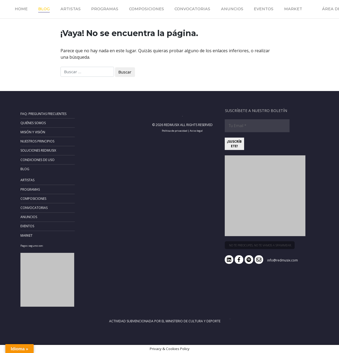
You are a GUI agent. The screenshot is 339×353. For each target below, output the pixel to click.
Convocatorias (192, 8)
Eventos (263, 8)
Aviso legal (196, 130)
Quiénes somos (33, 123)
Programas (104, 8)
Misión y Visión (32, 132)
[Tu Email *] (257, 125)
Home (21, 8)
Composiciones (146, 8)
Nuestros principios (37, 141)
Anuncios (232, 8)
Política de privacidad (174, 130)
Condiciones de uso (37, 160)
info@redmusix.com (282, 260)
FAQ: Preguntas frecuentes (43, 113)
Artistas (70, 8)
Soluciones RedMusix (38, 150)
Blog (44, 8)
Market (293, 8)
